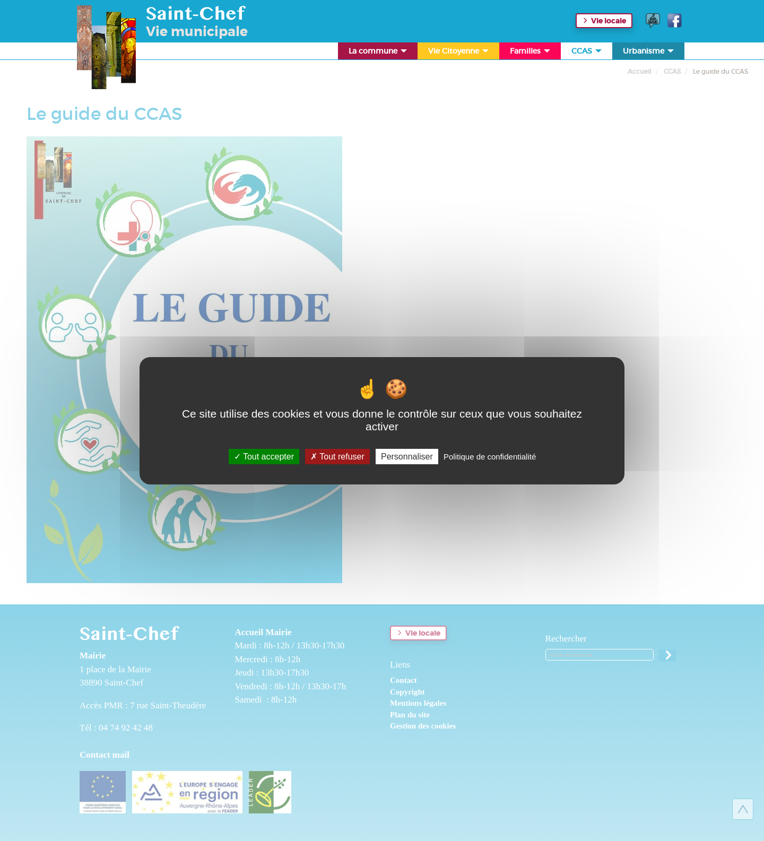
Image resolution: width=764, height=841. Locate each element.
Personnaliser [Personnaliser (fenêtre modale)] (407, 456)
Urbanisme (649, 52)
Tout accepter (264, 456)
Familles (531, 52)
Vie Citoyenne (459, 52)
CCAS (587, 52)
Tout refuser (337, 456)
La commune (379, 52)
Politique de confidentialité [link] (490, 456)
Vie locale (608, 20)
